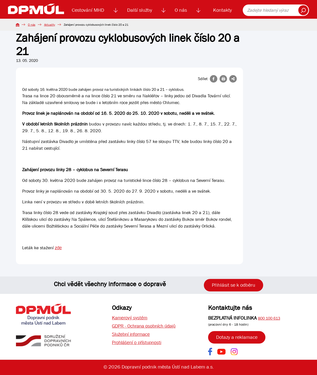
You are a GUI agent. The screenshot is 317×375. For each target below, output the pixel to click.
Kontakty (222, 10)
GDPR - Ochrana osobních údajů (146, 326)
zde (58, 248)
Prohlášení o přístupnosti (138, 343)
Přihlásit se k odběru (233, 285)
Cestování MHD (88, 10)
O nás (181, 10)
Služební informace (132, 335)
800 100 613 (269, 318)
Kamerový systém (130, 318)
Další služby (139, 10)
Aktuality (49, 25)
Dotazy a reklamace (236, 337)
